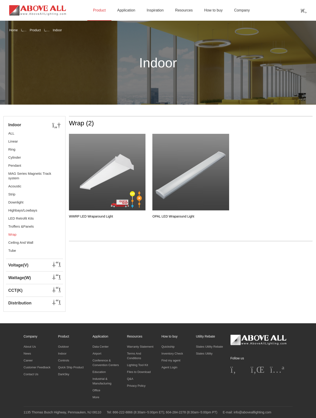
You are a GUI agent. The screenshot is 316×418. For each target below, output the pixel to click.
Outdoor (63, 346)
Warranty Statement (140, 346)
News (27, 353)
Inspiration (155, 10)
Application (126, 10)
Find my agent (170, 360)
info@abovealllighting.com (252, 412)
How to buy (213, 10)
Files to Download (139, 372)
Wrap (12, 234)
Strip (11, 194)
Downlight (15, 202)
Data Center (100, 346)
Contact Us (31, 374)
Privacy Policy (136, 385)
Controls (63, 360)
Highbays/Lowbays (22, 210)
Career (28, 360)
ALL (11, 133)
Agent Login (169, 367)
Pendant (14, 165)
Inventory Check (172, 353)
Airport (96, 353)
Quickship (167, 346)
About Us (30, 346)
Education (99, 372)
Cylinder (14, 157)
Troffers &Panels (21, 226)
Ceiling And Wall (20, 242)
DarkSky (63, 374)
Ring (11, 149)
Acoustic (14, 186)
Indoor (62, 353)
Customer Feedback (37, 367)
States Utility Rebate (209, 346)
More (95, 397)
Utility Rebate (205, 336)
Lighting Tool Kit (137, 365)
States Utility (204, 353)
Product (99, 10)
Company (242, 10)
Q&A (130, 379)
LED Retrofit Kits (21, 218)
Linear (13, 141)
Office (96, 390)
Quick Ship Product (70, 367)
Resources (184, 10)
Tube (12, 250)
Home (13, 30)
